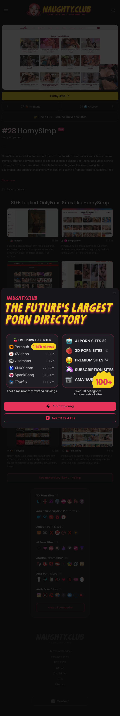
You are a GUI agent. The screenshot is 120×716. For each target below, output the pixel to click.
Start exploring (63, 406)
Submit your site (63, 417)
